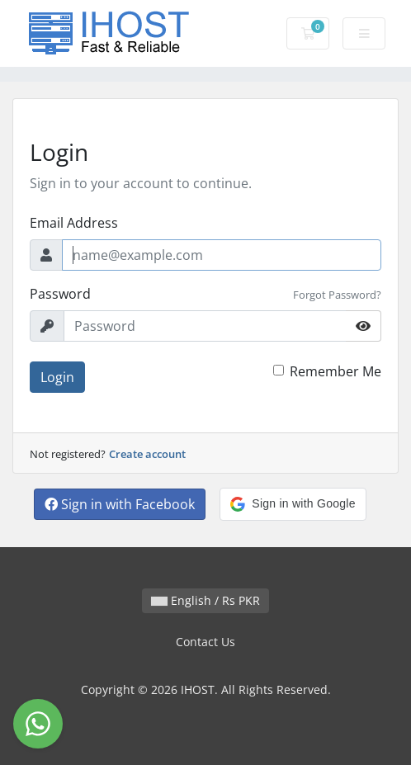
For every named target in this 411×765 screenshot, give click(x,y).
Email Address (74, 223)
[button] (293, 504)
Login (57, 377)
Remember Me (335, 371)
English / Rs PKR (205, 600)
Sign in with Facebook (120, 504)
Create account (147, 453)
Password (60, 294)
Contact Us (205, 641)
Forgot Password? (337, 294)
